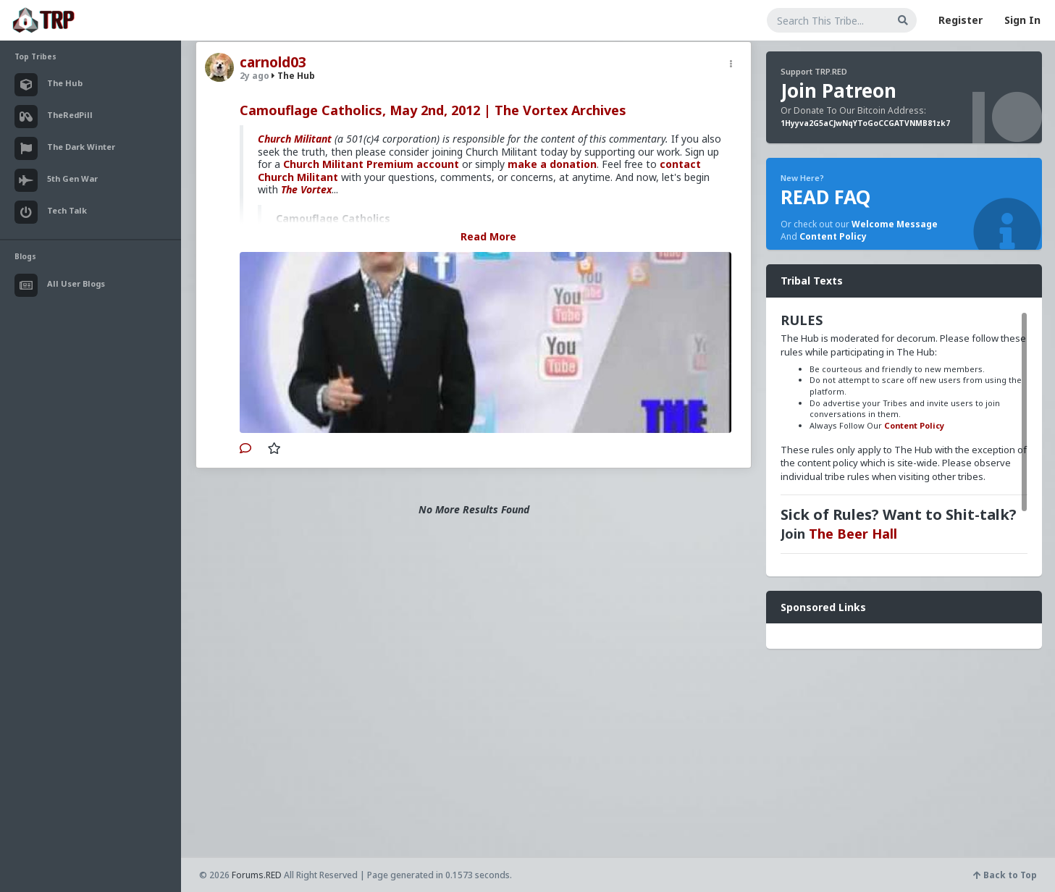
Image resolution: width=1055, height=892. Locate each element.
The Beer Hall (853, 533)
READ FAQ (825, 197)
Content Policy (833, 236)
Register (960, 20)
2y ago (254, 76)
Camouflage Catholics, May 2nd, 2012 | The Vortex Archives (433, 110)
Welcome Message (895, 224)
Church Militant (295, 139)
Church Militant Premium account (371, 164)
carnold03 (273, 62)
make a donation (552, 164)
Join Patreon (838, 90)
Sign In (1022, 20)
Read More (488, 236)
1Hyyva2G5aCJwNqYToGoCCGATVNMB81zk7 (865, 123)
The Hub (293, 76)
